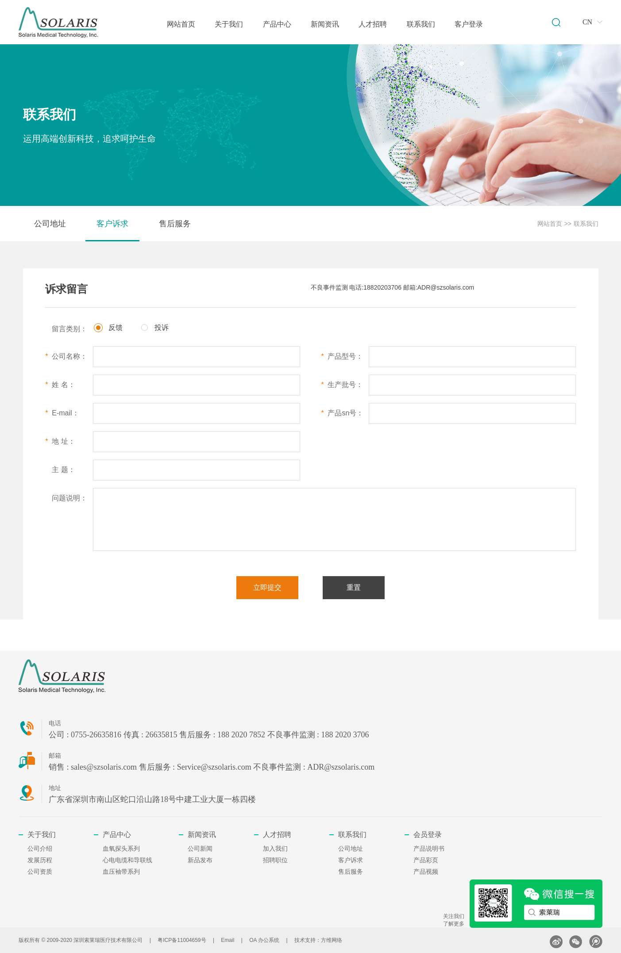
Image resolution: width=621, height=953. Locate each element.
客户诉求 (112, 223)
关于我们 (229, 24)
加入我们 (275, 848)
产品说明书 (428, 848)
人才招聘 (373, 24)
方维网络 (331, 940)
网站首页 (181, 24)
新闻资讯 (325, 24)
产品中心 (277, 24)
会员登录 (427, 834)
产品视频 (425, 871)
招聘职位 (275, 860)
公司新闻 (200, 848)
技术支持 (305, 940)
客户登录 (469, 24)
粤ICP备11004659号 (182, 940)
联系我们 (421, 24)
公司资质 (39, 871)
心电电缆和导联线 (127, 860)
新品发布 (200, 860)
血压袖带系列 (121, 871)
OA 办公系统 (264, 940)
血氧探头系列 (121, 848)
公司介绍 (39, 848)
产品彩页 (425, 860)
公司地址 (50, 223)
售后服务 (175, 223)
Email (227, 940)
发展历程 (39, 860)
